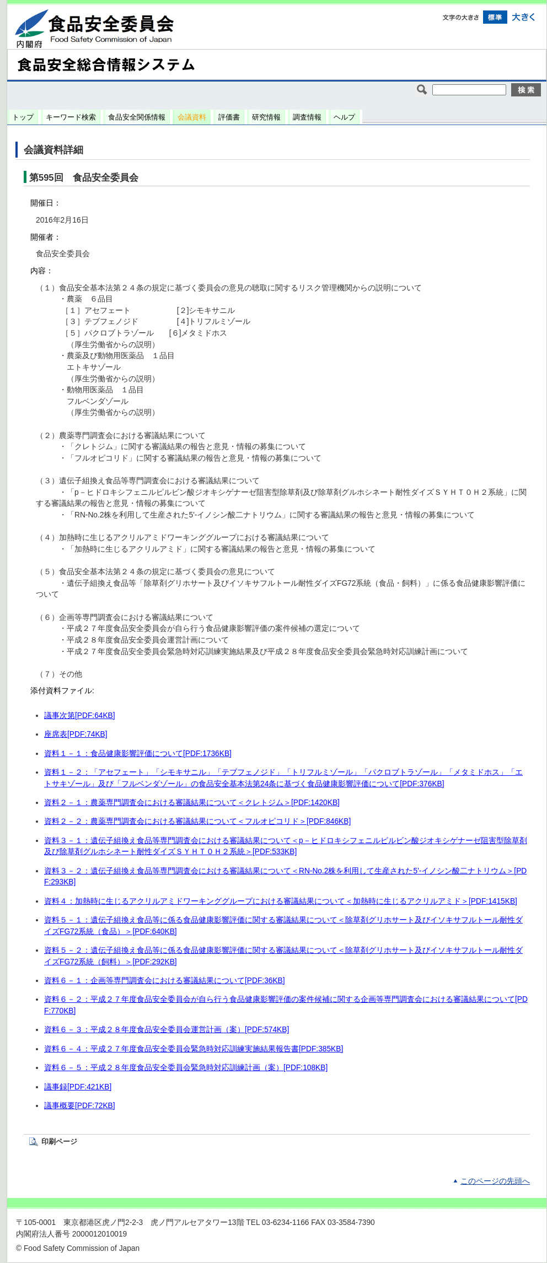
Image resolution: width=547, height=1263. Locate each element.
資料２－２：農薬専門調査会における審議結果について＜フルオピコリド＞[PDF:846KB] (197, 821)
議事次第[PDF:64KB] (79, 715)
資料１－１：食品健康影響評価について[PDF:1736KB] (138, 753)
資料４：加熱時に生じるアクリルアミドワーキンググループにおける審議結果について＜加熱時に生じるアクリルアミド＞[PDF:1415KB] (280, 901)
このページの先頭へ (495, 1181)
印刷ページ (59, 1141)
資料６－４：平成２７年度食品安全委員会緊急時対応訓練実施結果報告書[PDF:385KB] (193, 1049)
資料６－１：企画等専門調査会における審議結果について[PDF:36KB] (164, 980)
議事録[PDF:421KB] (77, 1087)
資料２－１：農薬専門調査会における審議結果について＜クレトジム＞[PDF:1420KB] (192, 802)
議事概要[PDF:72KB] (79, 1106)
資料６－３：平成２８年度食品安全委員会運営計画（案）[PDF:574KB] (166, 1029)
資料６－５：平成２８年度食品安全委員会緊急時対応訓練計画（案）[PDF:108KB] (186, 1068)
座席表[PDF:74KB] (76, 734)
